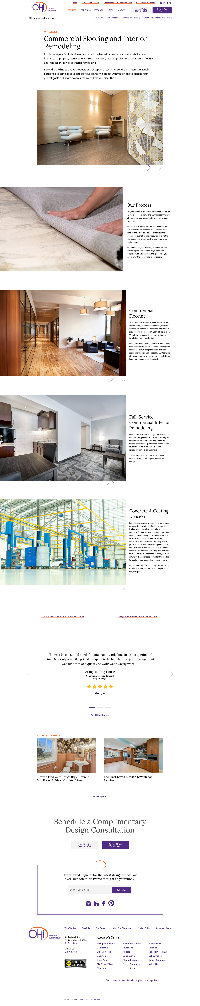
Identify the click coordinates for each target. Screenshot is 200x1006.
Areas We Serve (108, 940)
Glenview (101, 971)
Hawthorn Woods (132, 947)
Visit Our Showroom (90, 2)
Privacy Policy (95, 1002)
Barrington (102, 951)
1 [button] (91, 707)
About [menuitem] (121, 10)
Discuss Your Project (162, 10)
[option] (100, 131)
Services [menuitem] (72, 10)
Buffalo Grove (104, 955)
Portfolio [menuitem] (86, 10)
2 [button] (100, 707)
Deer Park (102, 963)
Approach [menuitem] (98, 10)
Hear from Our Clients (145, 2)
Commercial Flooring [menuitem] (131, 18)
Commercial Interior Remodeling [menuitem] (158, 18)
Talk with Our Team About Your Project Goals (62, 616)
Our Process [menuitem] (112, 18)
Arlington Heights (106, 947)
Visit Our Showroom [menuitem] (123, 928)
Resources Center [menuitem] (72, 931)
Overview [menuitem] (99, 18)
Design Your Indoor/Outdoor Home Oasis (137, 616)
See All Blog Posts (100, 796)
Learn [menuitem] (110, 10)
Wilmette (153, 967)
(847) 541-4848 (70, 955)
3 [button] (108, 707)
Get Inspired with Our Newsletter (118, 2)
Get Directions (70, 946)
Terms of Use (84, 1002)
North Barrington (131, 967)
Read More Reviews (100, 715)
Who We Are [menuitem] (70, 928)
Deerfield (101, 959)
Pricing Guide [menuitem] (144, 928)
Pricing (76, 2)
